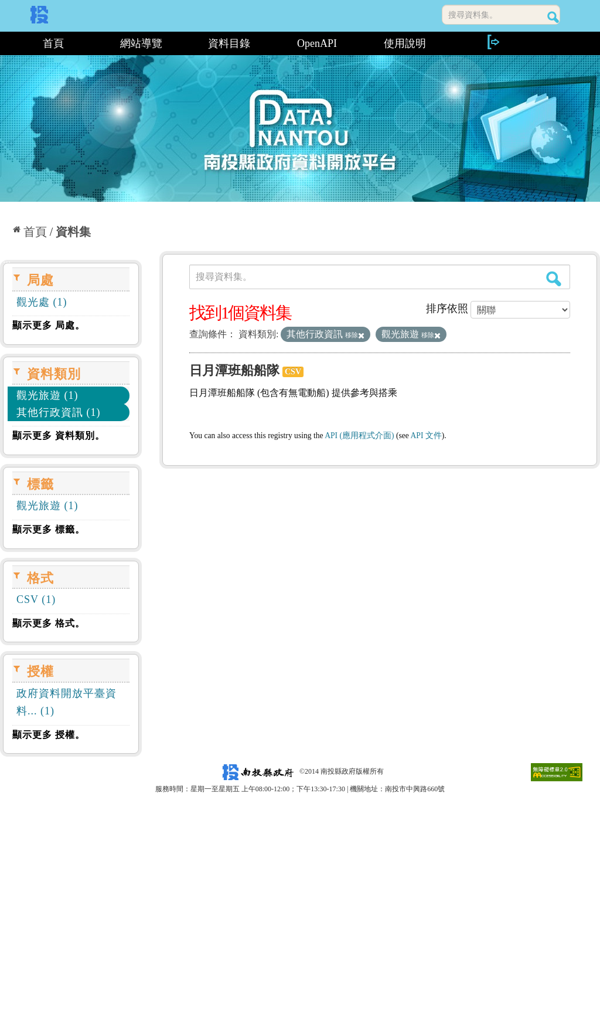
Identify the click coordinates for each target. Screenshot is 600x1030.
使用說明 (405, 43)
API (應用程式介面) (359, 435)
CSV (293, 371)
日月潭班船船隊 (234, 370)
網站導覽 (141, 43)
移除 (354, 334)
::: (4, 43)
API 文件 (426, 435)
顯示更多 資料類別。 (58, 436)
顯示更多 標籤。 (48, 529)
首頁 (53, 43)
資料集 (73, 231)
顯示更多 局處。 (48, 325)
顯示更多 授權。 (48, 735)
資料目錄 (229, 43)
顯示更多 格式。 (48, 623)
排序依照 (447, 308)
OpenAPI (317, 43)
